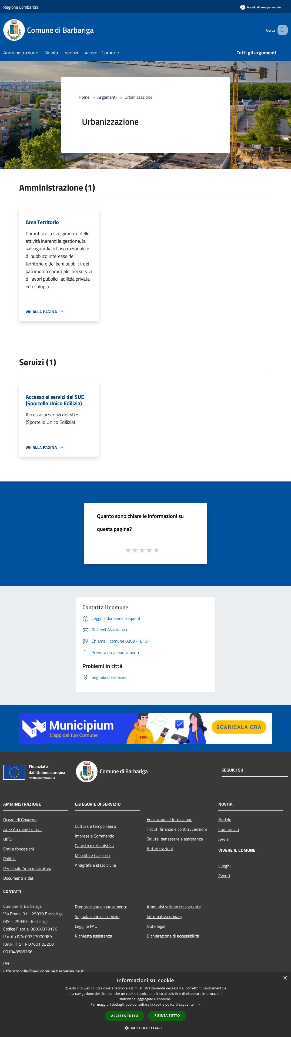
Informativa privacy (164, 916)
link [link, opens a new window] (197, 1004)
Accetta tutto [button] (124, 1015)
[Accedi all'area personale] (260, 7)
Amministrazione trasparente (174, 906)
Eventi (224, 875)
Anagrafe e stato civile (95, 865)
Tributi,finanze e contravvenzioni (177, 829)
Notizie (224, 819)
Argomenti (107, 97)
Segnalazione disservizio (97, 916)
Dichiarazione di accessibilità (173, 936)
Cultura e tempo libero (95, 826)
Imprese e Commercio (94, 836)
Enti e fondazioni (18, 849)
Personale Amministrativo (27, 868)
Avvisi (223, 839)
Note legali (156, 926)
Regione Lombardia (20, 7)
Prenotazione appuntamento (101, 906)
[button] (146, 1028)
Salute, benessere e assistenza (175, 839)
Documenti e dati (19, 878)
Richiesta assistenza (93, 936)
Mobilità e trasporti (92, 855)
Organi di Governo (19, 819)
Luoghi (224, 866)
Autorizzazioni (160, 848)
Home (84, 97)
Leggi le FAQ (86, 926)
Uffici (8, 839)
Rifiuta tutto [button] (167, 1015)
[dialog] (145, 1004)
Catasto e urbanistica (94, 845)
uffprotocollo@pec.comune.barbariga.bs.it (43, 971)
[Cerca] (281, 30)
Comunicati (228, 829)
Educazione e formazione (169, 819)
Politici (9, 858)
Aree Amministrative (22, 829)
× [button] (285, 978)
